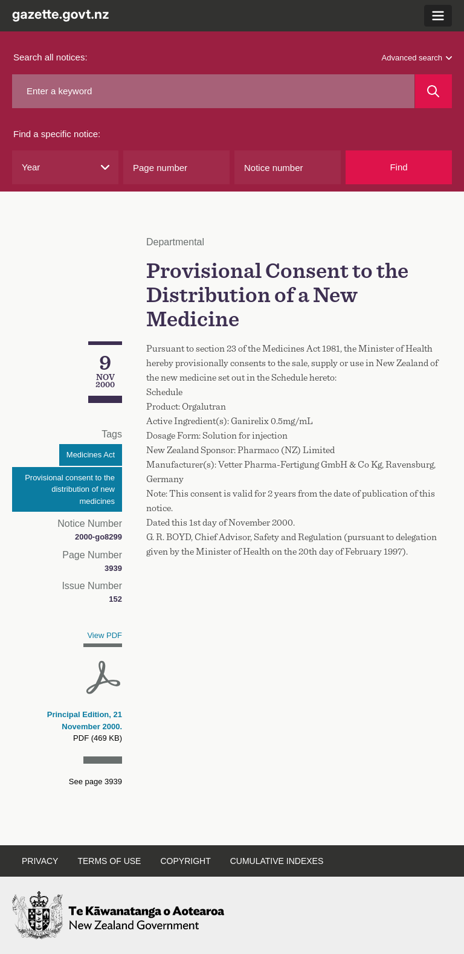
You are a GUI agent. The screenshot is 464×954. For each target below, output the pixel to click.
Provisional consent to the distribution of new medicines (70, 489)
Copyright (185, 861)
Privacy (40, 861)
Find (398, 167)
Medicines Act (90, 454)
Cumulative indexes (277, 861)
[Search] (433, 91)
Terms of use (109, 861)
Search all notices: (50, 57)
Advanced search (417, 57)
